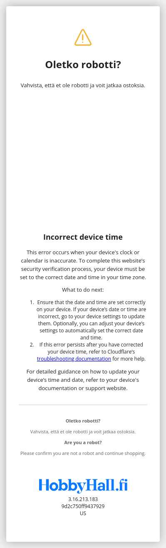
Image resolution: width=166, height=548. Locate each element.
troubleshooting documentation (74, 358)
